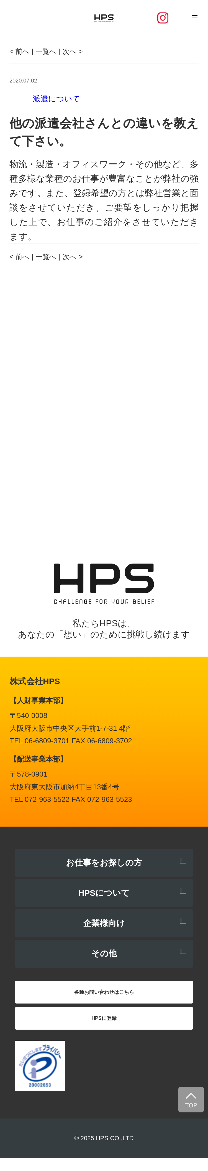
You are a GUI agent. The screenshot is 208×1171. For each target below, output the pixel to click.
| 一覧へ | (52, 51)
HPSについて (104, 892)
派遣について (56, 98)
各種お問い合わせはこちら (104, 995)
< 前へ (21, 51)
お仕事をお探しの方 (104, 862)
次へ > (84, 51)
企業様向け (104, 923)
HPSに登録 (104, 1028)
